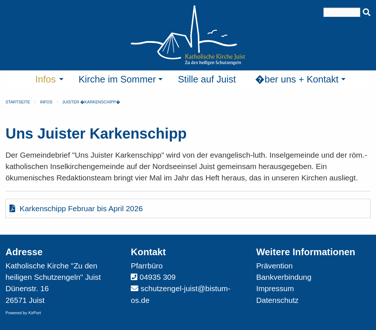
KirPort (34, 313)
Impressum (275, 288)
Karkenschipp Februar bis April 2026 (76, 208)
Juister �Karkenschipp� (91, 102)
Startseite (18, 102)
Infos (46, 102)
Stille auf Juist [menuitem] (207, 79)
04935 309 (158, 277)
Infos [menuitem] (45, 79)
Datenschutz (277, 300)
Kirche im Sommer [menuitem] (117, 79)
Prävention (274, 265)
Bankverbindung (283, 277)
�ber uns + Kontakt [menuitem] (297, 79)
